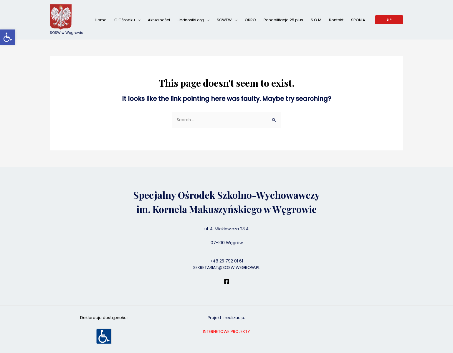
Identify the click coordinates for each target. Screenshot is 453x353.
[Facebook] (226, 282)
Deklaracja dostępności (104, 318)
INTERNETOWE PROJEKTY (226, 332)
